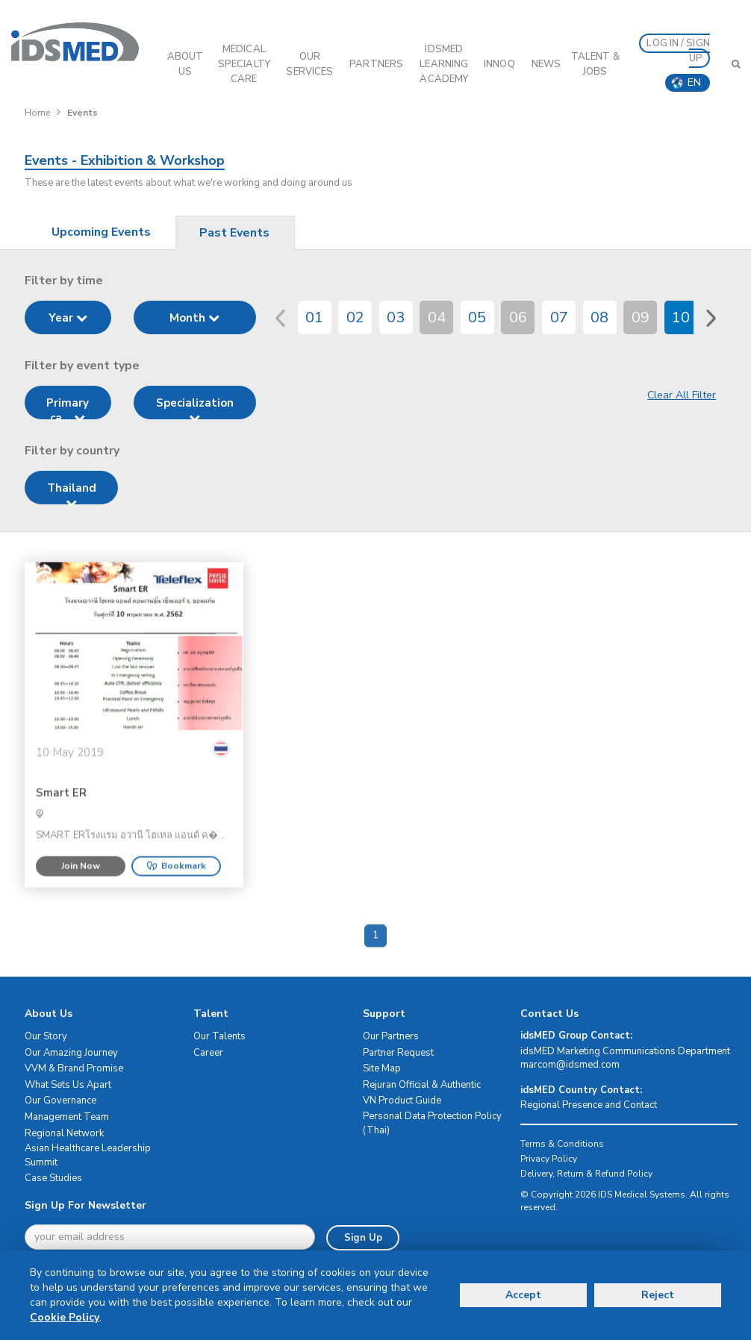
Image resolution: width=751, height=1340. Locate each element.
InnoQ (499, 64)
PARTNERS (376, 64)
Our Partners (391, 1036)
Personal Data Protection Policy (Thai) (432, 1123)
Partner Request (398, 1052)
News (546, 64)
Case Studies (53, 1178)
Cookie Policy (64, 1317)
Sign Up (363, 1237)
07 (559, 317)
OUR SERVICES (309, 64)
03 (396, 317)
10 (681, 317)
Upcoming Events (101, 232)
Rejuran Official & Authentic (422, 1085)
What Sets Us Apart (68, 1085)
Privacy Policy (548, 1159)
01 (314, 317)
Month (194, 317)
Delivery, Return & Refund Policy (586, 1174)
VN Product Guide (402, 1100)
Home (37, 113)
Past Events (234, 233)
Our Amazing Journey (71, 1052)
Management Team (67, 1117)
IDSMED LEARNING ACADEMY (444, 64)
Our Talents (219, 1036)
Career (208, 1052)
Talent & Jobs (595, 64)
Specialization (195, 407)
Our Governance (60, 1100)
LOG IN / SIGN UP (677, 51)
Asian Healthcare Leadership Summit (88, 1155)
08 (599, 317)
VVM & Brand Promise (74, 1068)
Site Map (382, 1068)
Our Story (46, 1036)
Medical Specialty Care (244, 64)
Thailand (71, 492)
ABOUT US (185, 64)
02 (355, 317)
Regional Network (64, 1133)
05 (477, 317)
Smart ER (61, 832)
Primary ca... (67, 407)
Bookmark (176, 905)
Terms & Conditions (562, 1144)
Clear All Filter (681, 395)
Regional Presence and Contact (588, 1105)
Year (68, 317)
